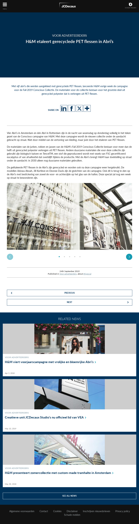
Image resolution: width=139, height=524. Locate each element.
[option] (69, 216)
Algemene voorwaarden (21, 511)
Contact (44, 511)
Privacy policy (122, 511)
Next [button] (129, 257)
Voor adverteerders (68, 274)
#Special (87, 274)
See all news (69, 496)
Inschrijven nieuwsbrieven (96, 511)
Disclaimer (72, 511)
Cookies (57, 511)
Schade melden (72, 514)
